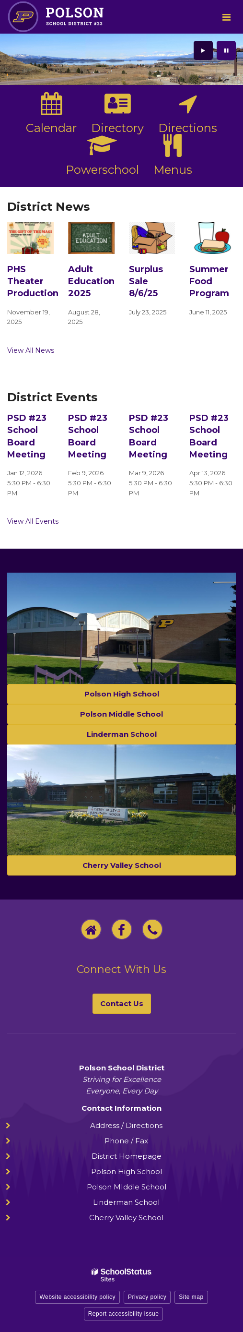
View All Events (32, 521)
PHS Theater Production (32, 281)
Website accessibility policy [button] (77, 1297)
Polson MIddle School (126, 1186)
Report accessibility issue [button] (123, 1313)
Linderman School (126, 1202)
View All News (30, 350)
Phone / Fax (126, 1140)
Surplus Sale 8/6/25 (146, 281)
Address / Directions (126, 1125)
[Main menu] (226, 17)
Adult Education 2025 (91, 281)
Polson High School (126, 1171)
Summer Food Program (209, 281)
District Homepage (127, 1156)
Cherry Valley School (126, 1217)
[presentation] (203, 50)
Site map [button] (191, 1297)
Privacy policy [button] (147, 1297)
